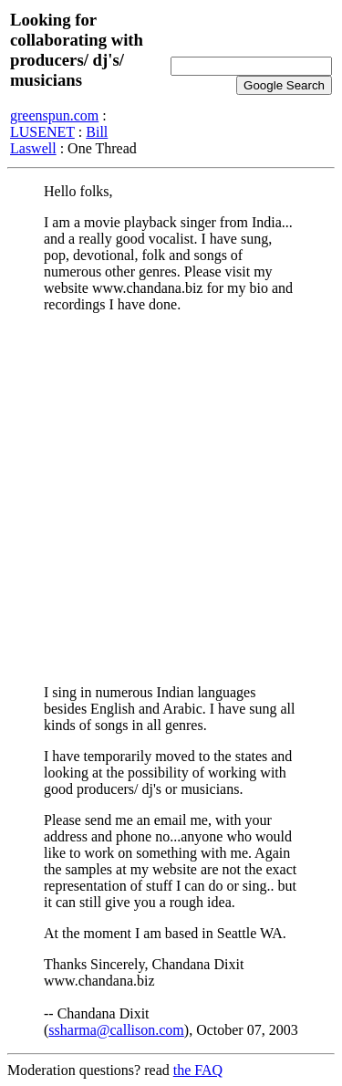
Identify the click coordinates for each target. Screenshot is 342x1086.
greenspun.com (54, 115)
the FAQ (198, 1070)
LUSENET (42, 132)
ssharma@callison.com (115, 1030)
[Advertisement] (171, 499)
